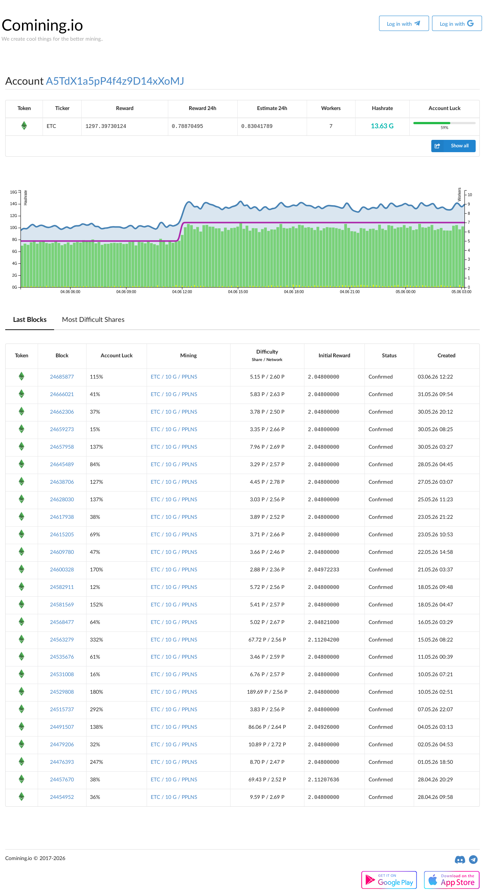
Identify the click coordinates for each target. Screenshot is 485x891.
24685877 (62, 377)
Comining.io (42, 26)
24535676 (62, 657)
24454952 (62, 797)
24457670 (62, 779)
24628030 (62, 499)
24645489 (62, 464)
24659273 (62, 429)
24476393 (62, 762)
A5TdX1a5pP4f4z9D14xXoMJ (115, 81)
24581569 (62, 605)
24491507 (62, 727)
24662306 (62, 412)
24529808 (62, 692)
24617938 (62, 517)
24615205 (62, 534)
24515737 (62, 709)
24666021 (62, 394)
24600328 (62, 569)
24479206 (62, 744)
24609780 (62, 552)
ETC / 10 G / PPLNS (174, 377)
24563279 (62, 640)
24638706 (62, 482)
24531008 (62, 674)
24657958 (62, 447)
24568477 (62, 622)
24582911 (62, 587)
